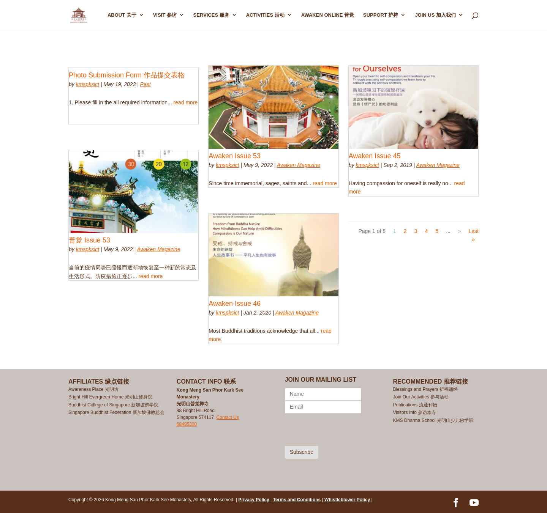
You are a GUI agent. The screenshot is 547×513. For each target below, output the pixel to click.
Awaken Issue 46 (235, 303)
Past (145, 84)
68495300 (187, 424)
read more (185, 102)
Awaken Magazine (158, 249)
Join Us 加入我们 (435, 15)
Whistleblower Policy (347, 499)
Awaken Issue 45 (375, 156)
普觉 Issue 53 (89, 240)
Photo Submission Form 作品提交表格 (127, 75)
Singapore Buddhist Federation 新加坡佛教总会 (116, 412)
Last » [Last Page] (474, 235)
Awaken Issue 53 (235, 156)
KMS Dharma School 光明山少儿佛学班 (433, 420)
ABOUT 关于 (122, 15)
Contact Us (228, 417)
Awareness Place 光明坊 (93, 389)
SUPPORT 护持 (380, 15)
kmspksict (87, 84)
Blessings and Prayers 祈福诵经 (426, 389)
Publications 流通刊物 (415, 405)
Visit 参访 (165, 15)
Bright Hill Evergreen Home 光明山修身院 (110, 397)
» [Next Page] (459, 231)
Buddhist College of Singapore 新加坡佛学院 (113, 405)
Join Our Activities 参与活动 (421, 397)
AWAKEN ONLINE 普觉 (327, 15)
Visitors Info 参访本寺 (414, 412)
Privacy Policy (253, 499)
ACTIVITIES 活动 (265, 15)
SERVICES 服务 (211, 15)
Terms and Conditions (297, 499)
